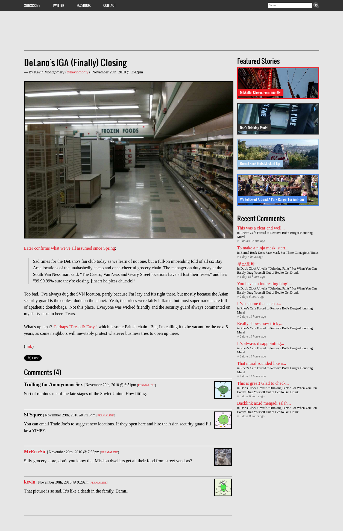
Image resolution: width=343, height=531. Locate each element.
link (28, 346)
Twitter (58, 5)
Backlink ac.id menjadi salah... (264, 403)
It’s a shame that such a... (259, 303)
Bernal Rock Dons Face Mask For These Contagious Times (279, 253)
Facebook (84, 5)
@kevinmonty (78, 72)
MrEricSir (35, 451)
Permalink (146, 385)
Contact (109, 5)
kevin (30, 482)
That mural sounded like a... (261, 363)
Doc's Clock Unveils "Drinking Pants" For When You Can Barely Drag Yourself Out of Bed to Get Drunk (277, 271)
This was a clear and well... (261, 228)
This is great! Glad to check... (263, 383)
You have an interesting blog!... (264, 283)
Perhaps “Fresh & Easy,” (76, 326)
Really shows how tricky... (260, 323)
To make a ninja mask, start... (263, 248)
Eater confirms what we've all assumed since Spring (69, 248)
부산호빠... (247, 263)
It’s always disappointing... (260, 343)
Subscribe (32, 5)
